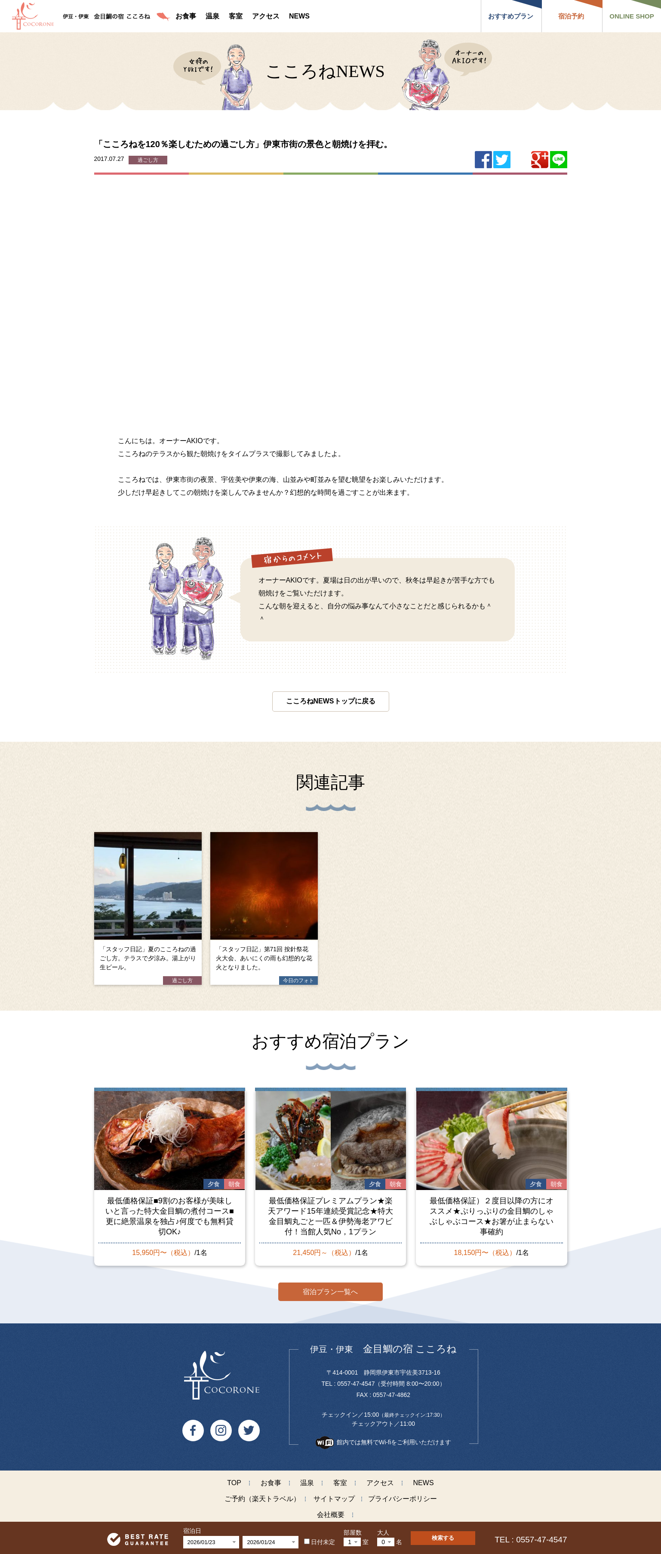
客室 (340, 1482)
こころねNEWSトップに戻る (330, 701)
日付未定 (319, 1542)
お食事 (271, 1482)
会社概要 (330, 1514)
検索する (443, 1538)
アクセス (380, 1482)
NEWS (423, 1482)
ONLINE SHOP (631, 16)
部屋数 (353, 1532)
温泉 (307, 1482)
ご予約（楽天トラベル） (262, 1498)
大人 (383, 1532)
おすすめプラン (510, 16)
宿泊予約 (571, 16)
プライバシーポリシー (402, 1498)
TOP (234, 1482)
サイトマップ (334, 1498)
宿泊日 (192, 1531)
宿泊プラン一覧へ (330, 1291)
